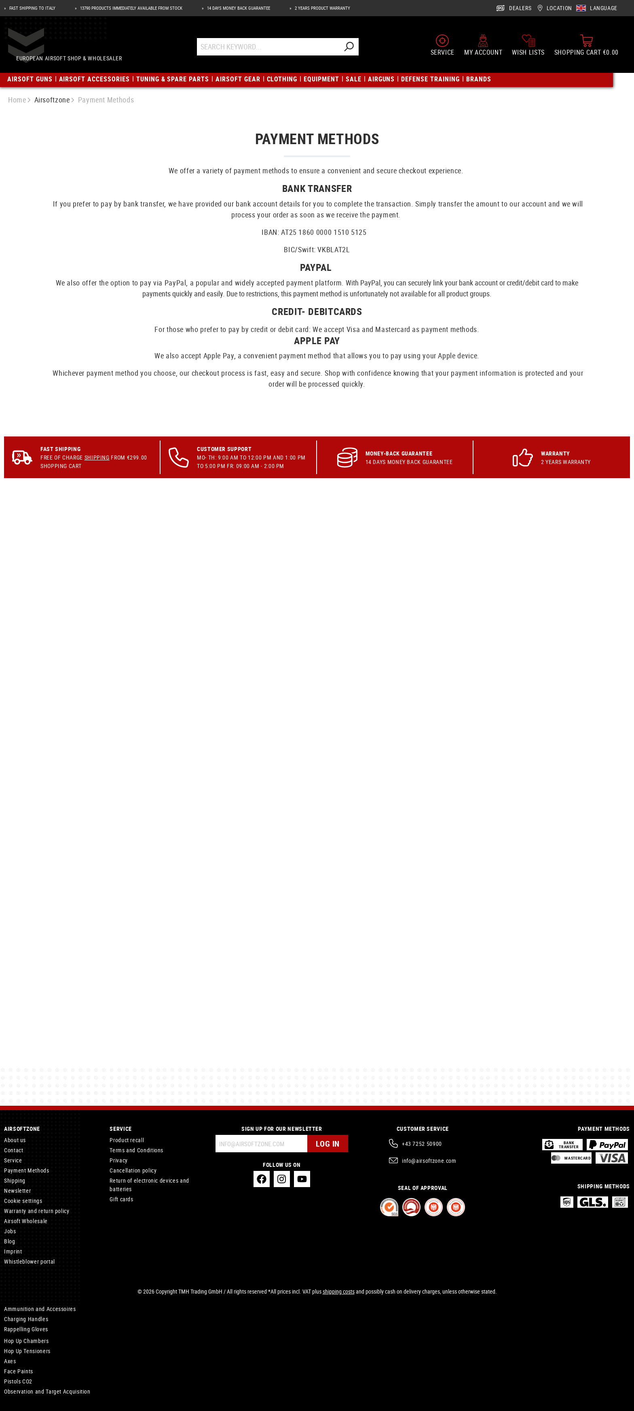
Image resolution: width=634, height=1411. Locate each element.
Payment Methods (26, 1170)
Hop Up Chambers (26, 1341)
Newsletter (17, 1190)
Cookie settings (23, 1201)
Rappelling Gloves (26, 1329)
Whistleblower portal (29, 1261)
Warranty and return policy (37, 1211)
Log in (328, 1143)
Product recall (127, 1140)
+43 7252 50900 (422, 1143)
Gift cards (121, 1199)
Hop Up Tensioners (27, 1351)
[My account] (483, 47)
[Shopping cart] (586, 47)
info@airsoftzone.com (429, 1160)
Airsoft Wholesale (26, 1221)
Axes (10, 1361)
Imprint (13, 1251)
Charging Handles (26, 1319)
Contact (13, 1150)
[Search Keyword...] (276, 49)
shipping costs (339, 1291)
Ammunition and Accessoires (40, 1309)
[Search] (356, 49)
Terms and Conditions (136, 1150)
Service (13, 1160)
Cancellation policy (133, 1170)
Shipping (97, 519)
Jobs (10, 1231)
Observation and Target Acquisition (47, 1391)
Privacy (118, 1160)
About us (15, 1140)
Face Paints (18, 1371)
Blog (9, 1241)
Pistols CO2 (18, 1381)
